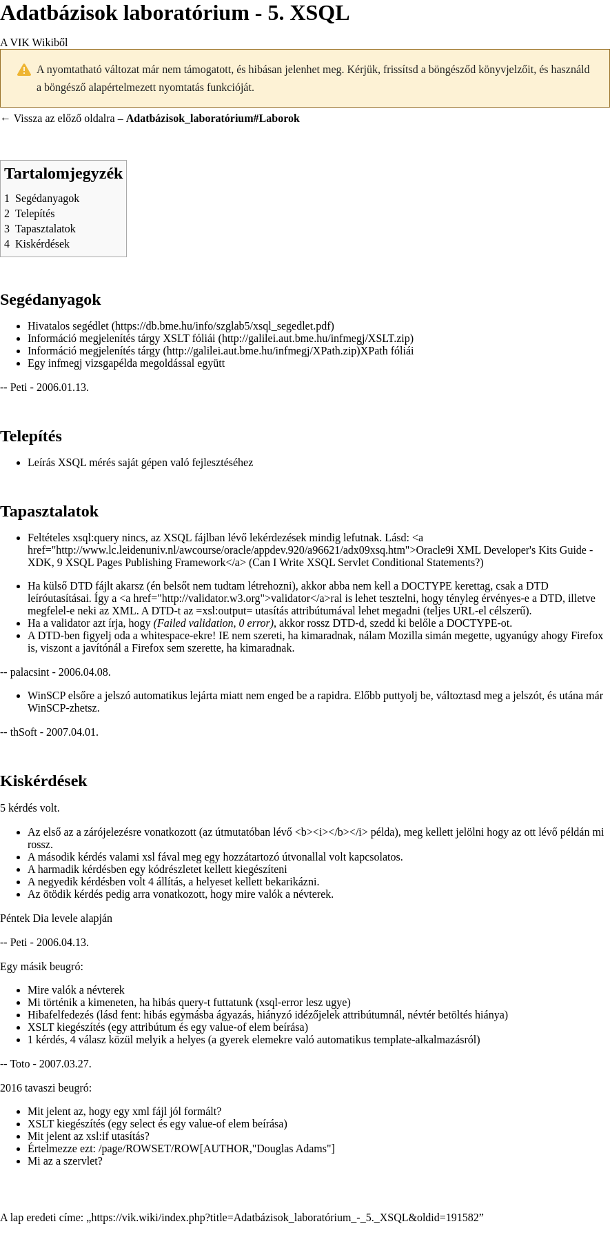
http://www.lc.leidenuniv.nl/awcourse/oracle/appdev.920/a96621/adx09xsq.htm (230, 550)
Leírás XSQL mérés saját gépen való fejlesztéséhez (140, 462)
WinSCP (46, 695)
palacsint (30, 672)
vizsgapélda (111, 363)
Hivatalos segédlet (68, 326)
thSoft (23, 732)
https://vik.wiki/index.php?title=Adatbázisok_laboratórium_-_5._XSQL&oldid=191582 (284, 1217)
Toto (20, 1064)
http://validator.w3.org (211, 598)
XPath (374, 351)
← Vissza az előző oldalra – (150, 118)
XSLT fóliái (189, 338)
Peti (19, 387)
